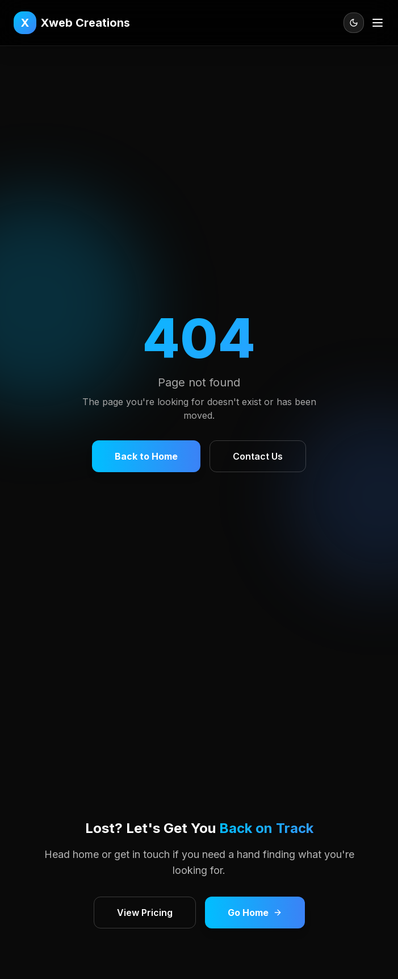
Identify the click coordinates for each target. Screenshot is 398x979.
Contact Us (258, 456)
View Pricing (145, 912)
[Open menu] (377, 23)
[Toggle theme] (353, 23)
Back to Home (146, 456)
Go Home (255, 912)
